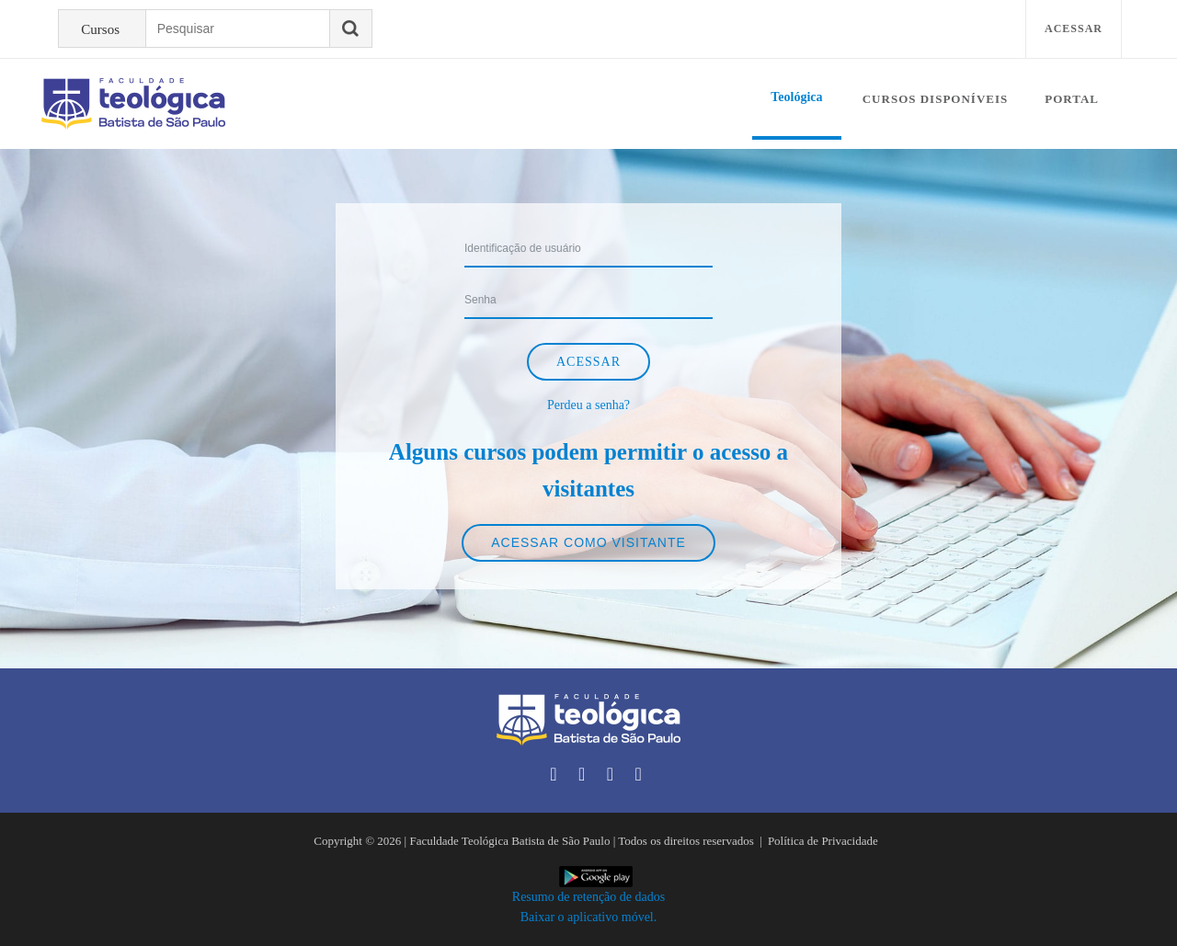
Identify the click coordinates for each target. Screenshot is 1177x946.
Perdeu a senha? (588, 405)
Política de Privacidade (823, 841)
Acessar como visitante (588, 542)
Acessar (1074, 28)
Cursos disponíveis (936, 99)
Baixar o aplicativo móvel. (588, 917)
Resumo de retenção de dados (588, 897)
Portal (1072, 99)
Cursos (100, 29)
